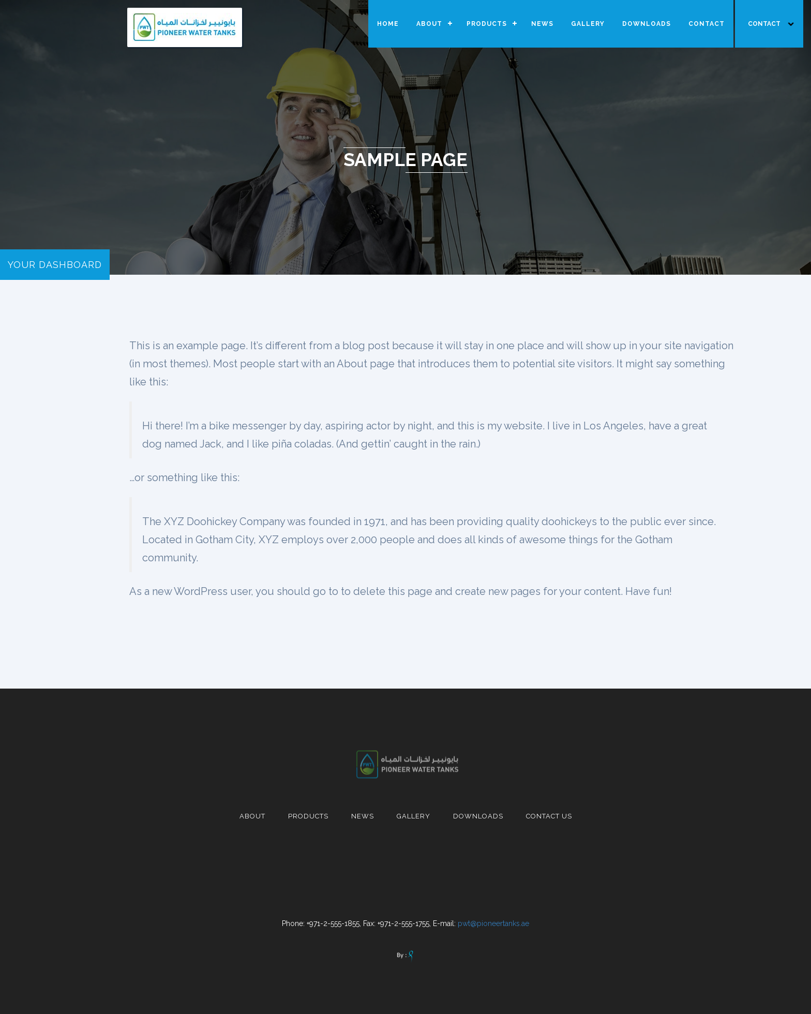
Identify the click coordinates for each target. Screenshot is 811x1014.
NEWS (542, 23)
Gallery (413, 816)
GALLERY (588, 23)
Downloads (478, 816)
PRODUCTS (487, 23)
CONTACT (706, 23)
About (252, 816)
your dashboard (55, 264)
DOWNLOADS (646, 23)
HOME (388, 23)
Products (308, 816)
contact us (549, 816)
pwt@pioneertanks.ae (493, 923)
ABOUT (429, 23)
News (362, 816)
